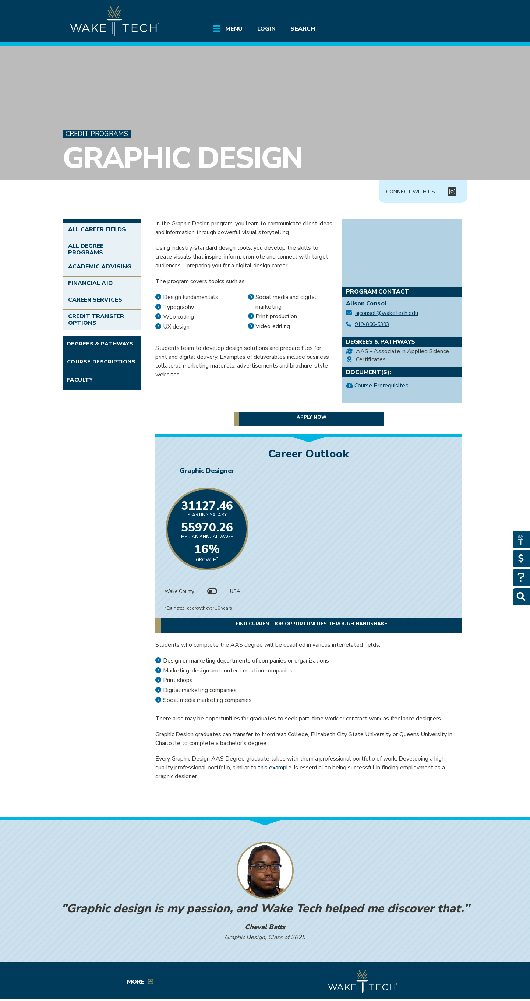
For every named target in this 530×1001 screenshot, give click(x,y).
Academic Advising (99, 267)
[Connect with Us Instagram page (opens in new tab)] (452, 192)
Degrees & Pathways (100, 343)
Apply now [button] (311, 418)
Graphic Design (183, 158)
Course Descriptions (101, 361)
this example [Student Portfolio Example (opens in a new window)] (275, 767)
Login (266, 29)
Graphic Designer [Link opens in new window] (308, 470)
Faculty (80, 379)
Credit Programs (97, 134)
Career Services (95, 300)
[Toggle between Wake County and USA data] (212, 591)
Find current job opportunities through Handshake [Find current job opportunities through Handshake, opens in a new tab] (340, 624)
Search (302, 29)
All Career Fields (97, 229)
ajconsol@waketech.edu (386, 313)
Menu (234, 29)
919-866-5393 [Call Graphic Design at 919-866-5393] (372, 324)
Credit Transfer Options (96, 319)
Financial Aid (90, 283)
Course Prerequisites (381, 386)
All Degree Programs (85, 249)
